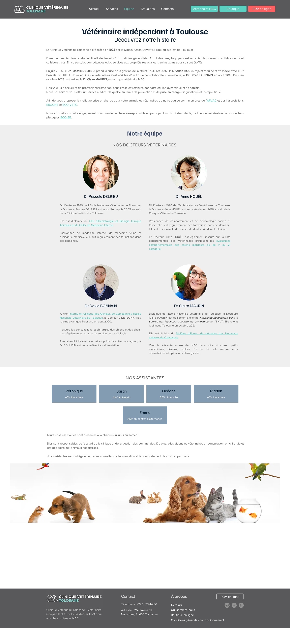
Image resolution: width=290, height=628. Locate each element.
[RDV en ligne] (261, 9)
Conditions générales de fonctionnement (197, 620)
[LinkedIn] (241, 605)
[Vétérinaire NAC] (204, 9)
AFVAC (211, 100)
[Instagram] (227, 605)
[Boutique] (233, 9)
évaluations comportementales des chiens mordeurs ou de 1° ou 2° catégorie (189, 244)
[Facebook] (234, 605)
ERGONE (52, 104)
